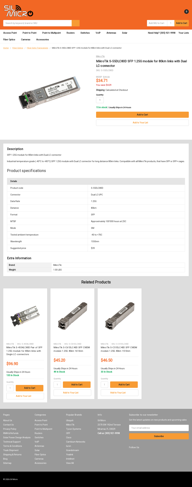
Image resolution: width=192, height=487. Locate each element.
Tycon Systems (73, 429)
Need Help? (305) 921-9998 (161, 33)
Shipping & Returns (12, 454)
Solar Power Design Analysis (17, 437)
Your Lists (184, 33)
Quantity (10, 382)
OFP (68, 433)
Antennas (112, 33)
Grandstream (72, 450)
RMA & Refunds (10, 433)
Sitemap (7, 463)
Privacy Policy (9, 429)
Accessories (44, 39)
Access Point (11, 33)
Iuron (68, 446)
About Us (7, 420)
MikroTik (70, 424)
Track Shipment (10, 450)
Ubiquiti (69, 420)
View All (70, 463)
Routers (72, 33)
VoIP (99, 33)
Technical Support (12, 441)
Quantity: (100, 95)
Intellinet (70, 458)
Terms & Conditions (12, 446)
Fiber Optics (10, 39)
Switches (86, 33)
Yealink (69, 454)
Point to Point (31, 33)
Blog (5, 458)
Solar (126, 33)
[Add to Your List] (25, 396)
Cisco (68, 437)
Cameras (27, 39)
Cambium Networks (75, 441)
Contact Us (8, 424)
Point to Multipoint (52, 33)
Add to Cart (181, 23)
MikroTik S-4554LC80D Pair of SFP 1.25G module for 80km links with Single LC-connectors (24, 351)
